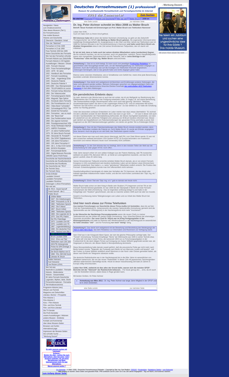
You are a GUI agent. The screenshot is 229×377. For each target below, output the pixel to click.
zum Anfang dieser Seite (54, 373)
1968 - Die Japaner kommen (57, 121)
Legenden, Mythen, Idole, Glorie (58, 280)
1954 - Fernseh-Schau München (58, 91)
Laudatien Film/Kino (53, 181)
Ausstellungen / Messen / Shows (58, 64)
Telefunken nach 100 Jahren (62, 242)
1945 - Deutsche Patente (55, 81)
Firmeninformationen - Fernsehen (59, 282)
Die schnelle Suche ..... (52, 334)
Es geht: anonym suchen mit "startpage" (56, 350)
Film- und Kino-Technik (52, 305)
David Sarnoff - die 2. (56, 191)
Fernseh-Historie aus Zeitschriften (59, 59)
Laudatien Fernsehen (54, 179)
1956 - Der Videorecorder (56, 93)
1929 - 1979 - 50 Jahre (54, 71)
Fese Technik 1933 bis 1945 (57, 51)
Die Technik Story (52, 169)
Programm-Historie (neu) (53, 287)
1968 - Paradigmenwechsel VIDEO (59, 123)
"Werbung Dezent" (50, 336)
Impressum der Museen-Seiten (55, 331)
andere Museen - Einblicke (53, 318)
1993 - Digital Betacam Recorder (58, 153)
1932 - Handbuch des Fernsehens (59, 73)
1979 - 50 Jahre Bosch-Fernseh (58, 133)
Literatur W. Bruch (58, 257)
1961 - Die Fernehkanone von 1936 (59, 103)
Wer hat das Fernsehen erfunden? (59, 56)
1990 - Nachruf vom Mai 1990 (62, 232)
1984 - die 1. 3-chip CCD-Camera (59, 146)
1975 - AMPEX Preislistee (56, 128)
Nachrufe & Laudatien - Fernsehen (59, 270)
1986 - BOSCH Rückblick (56, 148)
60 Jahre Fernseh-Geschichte (57, 277)
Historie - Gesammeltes (55, 275)
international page (50, 329)
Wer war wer (51, 186)
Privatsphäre (142, 370)
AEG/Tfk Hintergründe (59, 244)
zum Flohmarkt (168, 370)
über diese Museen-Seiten (53, 323)
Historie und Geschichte (52, 38)
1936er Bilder (56, 197)
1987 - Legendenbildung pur (62, 227)
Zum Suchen (147, 15)
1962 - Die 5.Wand (58, 207)
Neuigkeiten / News (50, 25)
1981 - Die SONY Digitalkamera (58, 138)
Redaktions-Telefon (154, 370)
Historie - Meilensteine (54, 272)
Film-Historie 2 (49, 300)
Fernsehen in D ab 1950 (55, 49)
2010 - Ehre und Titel (59, 239)
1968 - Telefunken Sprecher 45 (63, 212)
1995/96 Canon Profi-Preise (56, 156)
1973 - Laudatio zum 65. (60, 222)
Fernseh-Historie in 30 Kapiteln (58, 61)
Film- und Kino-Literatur (52, 308)
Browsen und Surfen (51, 326)
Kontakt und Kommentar (52, 321)
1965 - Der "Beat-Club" (55, 116)
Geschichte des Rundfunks (56, 164)
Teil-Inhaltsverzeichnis (54, 285)
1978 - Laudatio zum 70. (60, 224)
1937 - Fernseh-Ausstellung (56, 76)
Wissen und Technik (51, 290)
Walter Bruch (53, 194)
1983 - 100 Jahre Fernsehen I (57, 141)
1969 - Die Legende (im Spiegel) (63, 214)
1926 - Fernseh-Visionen (55, 66)
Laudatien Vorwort (53, 176)
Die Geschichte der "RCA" (56, 166)
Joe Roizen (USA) (55, 264)
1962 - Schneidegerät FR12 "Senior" (59, 108)
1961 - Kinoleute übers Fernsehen (59, 101)
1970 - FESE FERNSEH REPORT (59, 126)
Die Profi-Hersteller (50, 313)
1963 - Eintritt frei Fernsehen (57, 111)
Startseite (88, 19)
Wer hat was (50, 267)
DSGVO (134, 370)
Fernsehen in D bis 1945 (55, 46)
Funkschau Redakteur (139, 64)
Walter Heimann (54, 259)
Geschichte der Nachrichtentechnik (59, 159)
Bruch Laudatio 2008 (59, 237)
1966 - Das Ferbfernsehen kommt (59, 118)
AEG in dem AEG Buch (83, 230)
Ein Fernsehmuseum (51, 33)
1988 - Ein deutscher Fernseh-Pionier (64, 229)
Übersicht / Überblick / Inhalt (57, 40)
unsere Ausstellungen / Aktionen (55, 315)
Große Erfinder (51, 174)
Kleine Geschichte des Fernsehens (59, 54)
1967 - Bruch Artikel (58, 209)
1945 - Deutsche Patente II (56, 83)
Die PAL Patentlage (58, 219)
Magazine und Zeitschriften (53, 292)
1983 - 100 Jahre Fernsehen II (57, 143)
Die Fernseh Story (53, 171)
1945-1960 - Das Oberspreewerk (58, 86)
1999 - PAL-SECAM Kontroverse (63, 254)
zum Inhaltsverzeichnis (52, 28)
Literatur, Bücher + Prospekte (54, 295)
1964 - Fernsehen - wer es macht (59, 113)
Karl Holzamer (53, 262)
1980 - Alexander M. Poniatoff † (58, 136)
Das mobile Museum (51, 35)
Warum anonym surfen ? (57, 366)
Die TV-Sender (49, 310)
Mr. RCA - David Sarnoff (57, 189)
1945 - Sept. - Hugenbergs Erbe (58, 78)
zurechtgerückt (56, 249)
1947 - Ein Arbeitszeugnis (61, 199)
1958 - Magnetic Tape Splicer (57, 98)
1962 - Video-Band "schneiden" (58, 106)
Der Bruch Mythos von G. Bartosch (64, 252)
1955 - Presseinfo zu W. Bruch (62, 202)
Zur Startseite (60, 370)
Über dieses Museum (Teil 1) (54, 30)
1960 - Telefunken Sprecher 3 (62, 204)
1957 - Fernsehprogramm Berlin (58, 96)
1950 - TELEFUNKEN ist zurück (58, 88)
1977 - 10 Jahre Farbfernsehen (58, 131)
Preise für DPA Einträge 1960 (62, 247)
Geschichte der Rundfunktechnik (58, 161)
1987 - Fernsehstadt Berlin (56, 151)
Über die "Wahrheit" (53, 43)
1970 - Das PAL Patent (59, 217)
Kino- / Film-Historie (51, 303)
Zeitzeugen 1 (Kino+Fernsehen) (58, 184)
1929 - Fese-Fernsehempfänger (58, 69)
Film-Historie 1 (49, 298)
